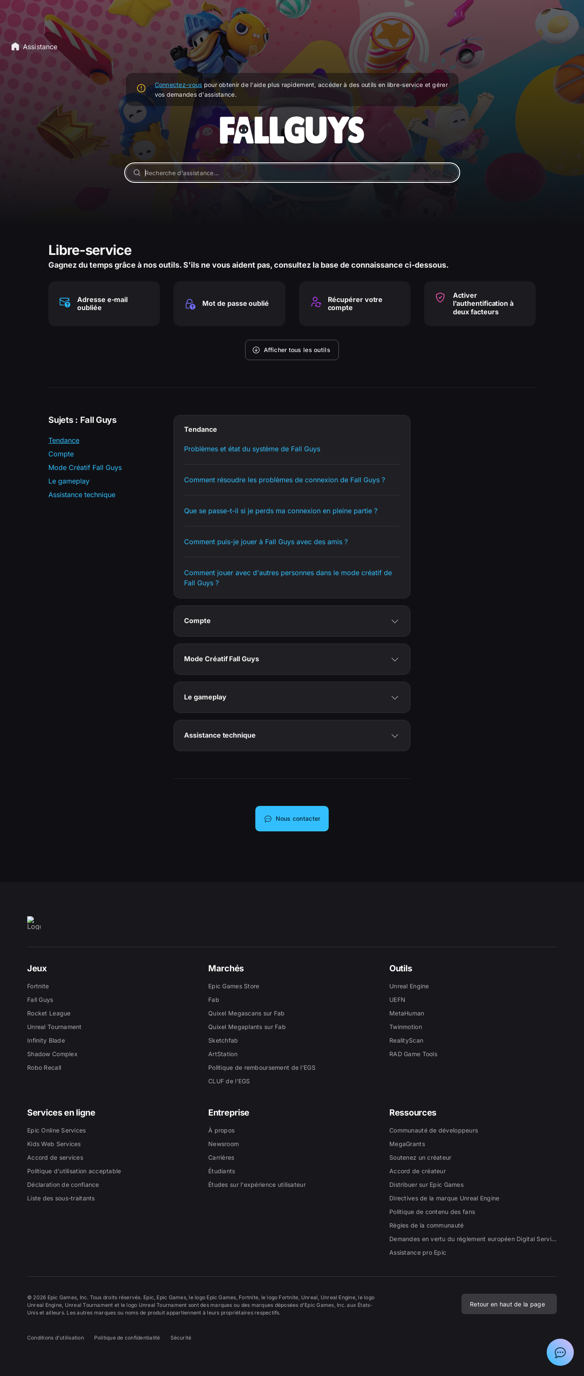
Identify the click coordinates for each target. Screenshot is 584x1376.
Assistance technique (81, 494)
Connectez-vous (178, 84)
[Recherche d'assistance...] (292, 172)
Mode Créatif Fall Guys (85, 467)
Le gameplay (68, 481)
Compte (61, 454)
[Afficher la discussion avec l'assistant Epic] (560, 1352)
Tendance (63, 440)
